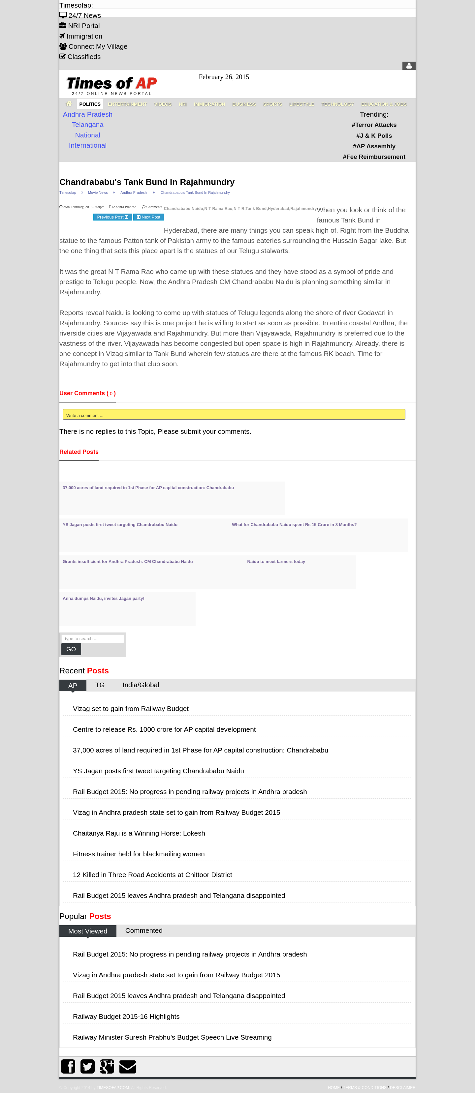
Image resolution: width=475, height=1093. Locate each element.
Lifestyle (301, 104)
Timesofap (67, 192)
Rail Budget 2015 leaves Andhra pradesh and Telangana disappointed (179, 895)
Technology (337, 104)
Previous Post (112, 217)
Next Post (148, 217)
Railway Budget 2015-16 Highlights (126, 1016)
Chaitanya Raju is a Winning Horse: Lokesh (139, 833)
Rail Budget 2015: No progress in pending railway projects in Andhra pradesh (190, 791)
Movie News (98, 192)
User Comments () (87, 393)
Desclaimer (403, 1087)
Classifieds (80, 56)
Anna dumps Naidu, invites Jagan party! (103, 598)
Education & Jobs (384, 104)
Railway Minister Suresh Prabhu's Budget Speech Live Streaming (172, 1037)
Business (244, 104)
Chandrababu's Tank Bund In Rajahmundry (147, 182)
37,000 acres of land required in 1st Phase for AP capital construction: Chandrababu (148, 487)
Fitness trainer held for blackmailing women (139, 854)
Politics (90, 104)
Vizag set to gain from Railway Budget (131, 708)
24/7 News (80, 15)
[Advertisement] (179, 171)
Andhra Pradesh (87, 114)
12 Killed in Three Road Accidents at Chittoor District (152, 874)
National (87, 135)
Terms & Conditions (365, 1087)
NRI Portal (79, 25)
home (334, 1087)
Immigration (80, 36)
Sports (272, 104)
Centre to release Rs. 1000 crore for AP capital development (164, 729)
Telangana (88, 124)
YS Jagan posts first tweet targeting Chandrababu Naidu (120, 524)
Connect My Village (93, 46)
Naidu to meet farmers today (276, 561)
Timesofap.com (113, 1087)
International (88, 145)
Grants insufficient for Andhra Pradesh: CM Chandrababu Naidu (128, 561)
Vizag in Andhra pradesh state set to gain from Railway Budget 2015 (176, 812)
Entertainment (127, 104)
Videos (163, 104)
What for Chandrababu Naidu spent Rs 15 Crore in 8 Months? (294, 524)
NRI (183, 104)
